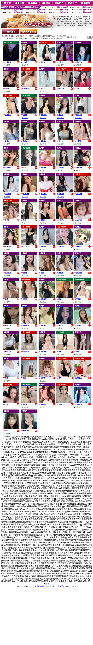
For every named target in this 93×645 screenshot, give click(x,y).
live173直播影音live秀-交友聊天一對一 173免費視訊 (47, 586)
